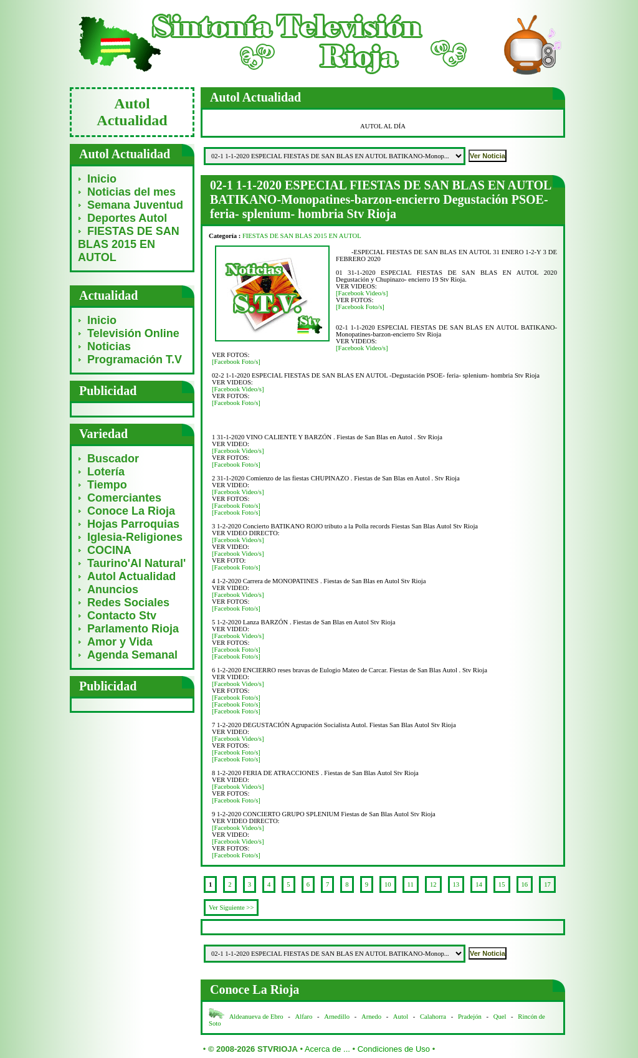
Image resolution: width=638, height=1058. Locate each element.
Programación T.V (134, 359)
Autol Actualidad (131, 576)
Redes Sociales (128, 602)
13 (456, 884)
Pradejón (470, 1016)
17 (547, 884)
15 (501, 884)
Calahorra (433, 1016)
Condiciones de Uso (394, 1049)
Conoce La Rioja (131, 511)
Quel (500, 1016)
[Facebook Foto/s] (360, 306)
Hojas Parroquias (133, 524)
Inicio (102, 179)
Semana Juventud (135, 205)
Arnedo (371, 1016)
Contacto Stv (121, 615)
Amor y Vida (120, 642)
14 (478, 884)
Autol (401, 1016)
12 (433, 884)
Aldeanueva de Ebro (256, 1016)
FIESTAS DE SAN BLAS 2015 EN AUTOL (128, 244)
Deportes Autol (127, 218)
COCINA (109, 550)
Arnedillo (337, 1016)
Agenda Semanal (132, 655)
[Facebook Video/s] (362, 293)
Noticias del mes (131, 192)
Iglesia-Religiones (135, 537)
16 (524, 884)
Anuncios (112, 589)
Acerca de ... (327, 1049)
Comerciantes (124, 498)
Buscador (113, 458)
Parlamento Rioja (133, 628)
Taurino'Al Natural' (136, 563)
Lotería (106, 471)
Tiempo (107, 485)
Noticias (109, 346)
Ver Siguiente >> (231, 907)
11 (410, 884)
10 (387, 884)
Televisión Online (133, 333)
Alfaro (304, 1016)
